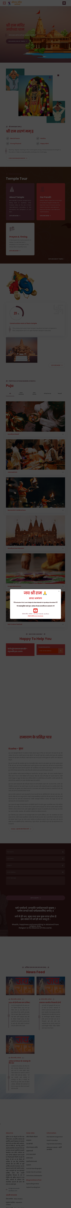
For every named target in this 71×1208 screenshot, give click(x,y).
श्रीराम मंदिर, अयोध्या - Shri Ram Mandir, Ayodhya (35, 604)
